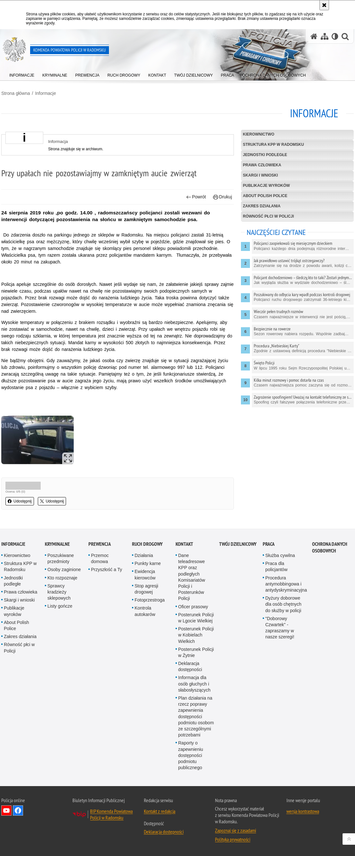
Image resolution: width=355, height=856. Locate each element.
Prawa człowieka (262, 165)
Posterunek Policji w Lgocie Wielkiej (196, 617)
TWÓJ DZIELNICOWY (238, 544)
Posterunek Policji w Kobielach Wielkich (196, 635)
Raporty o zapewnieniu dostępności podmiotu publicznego (190, 755)
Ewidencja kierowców (145, 574)
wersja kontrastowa (302, 811)
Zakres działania (261, 206)
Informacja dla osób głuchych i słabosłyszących (194, 683)
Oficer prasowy (193, 606)
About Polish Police (265, 196)
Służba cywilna (280, 555)
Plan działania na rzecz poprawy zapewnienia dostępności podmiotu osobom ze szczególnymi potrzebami (196, 716)
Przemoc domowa (100, 558)
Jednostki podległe (265, 155)
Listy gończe (59, 606)
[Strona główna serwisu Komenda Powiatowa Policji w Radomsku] (314, 36)
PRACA (269, 544)
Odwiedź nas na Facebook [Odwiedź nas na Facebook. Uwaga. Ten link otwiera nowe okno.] (18, 810)
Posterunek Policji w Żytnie (196, 652)
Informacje (45, 93)
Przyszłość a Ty (106, 569)
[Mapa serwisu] (324, 36)
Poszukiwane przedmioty (60, 558)
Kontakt (184, 544)
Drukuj (222, 197)
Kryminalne (57, 544)
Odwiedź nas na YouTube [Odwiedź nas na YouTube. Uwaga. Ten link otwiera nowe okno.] (6, 810)
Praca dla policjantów (276, 566)
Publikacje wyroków (266, 185)
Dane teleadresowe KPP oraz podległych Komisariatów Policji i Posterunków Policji (191, 577)
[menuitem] (21, 74)
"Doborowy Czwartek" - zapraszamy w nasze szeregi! (279, 628)
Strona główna (15, 93)
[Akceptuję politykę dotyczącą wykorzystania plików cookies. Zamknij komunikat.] (324, 5)
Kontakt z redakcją (159, 811)
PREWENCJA (99, 544)
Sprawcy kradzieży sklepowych (58, 592)
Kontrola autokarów (145, 611)
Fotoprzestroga (150, 600)
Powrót (196, 197)
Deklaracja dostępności (190, 666)
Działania (144, 555)
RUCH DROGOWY (147, 544)
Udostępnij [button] (20, 501)
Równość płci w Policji (268, 216)
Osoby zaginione (64, 569)
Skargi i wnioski (260, 175)
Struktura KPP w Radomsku (273, 144)
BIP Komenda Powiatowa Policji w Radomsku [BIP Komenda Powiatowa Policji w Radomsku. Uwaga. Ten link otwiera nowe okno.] (111, 814)
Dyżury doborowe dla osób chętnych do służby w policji (283, 604)
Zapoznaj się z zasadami (235, 830)
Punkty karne (148, 563)
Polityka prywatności (232, 839)
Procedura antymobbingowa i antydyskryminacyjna (286, 584)
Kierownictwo (258, 134)
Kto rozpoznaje (62, 577)
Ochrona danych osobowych (329, 547)
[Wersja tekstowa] (335, 36)
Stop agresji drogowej (146, 588)
